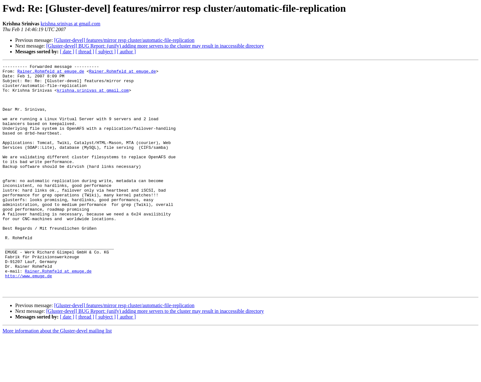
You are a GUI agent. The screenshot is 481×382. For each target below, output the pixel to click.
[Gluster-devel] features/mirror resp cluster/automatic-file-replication (124, 40)
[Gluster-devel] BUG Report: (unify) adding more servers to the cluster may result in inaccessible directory (155, 46)
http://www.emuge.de (28, 318)
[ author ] (126, 51)
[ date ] (67, 51)
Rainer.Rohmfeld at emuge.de (50, 73)
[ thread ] (84, 51)
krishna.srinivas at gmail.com (70, 23)
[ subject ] (105, 51)
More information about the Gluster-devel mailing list (57, 376)
